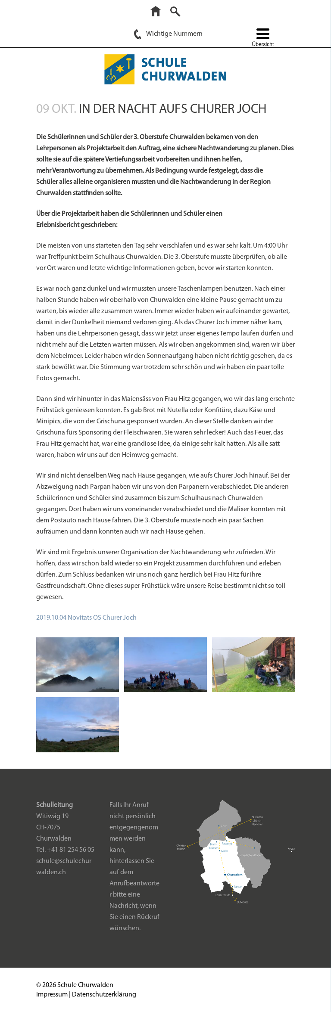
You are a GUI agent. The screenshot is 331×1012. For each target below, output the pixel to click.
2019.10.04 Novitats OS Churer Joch (86, 618)
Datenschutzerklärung (104, 994)
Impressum (52, 994)
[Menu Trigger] (263, 38)
